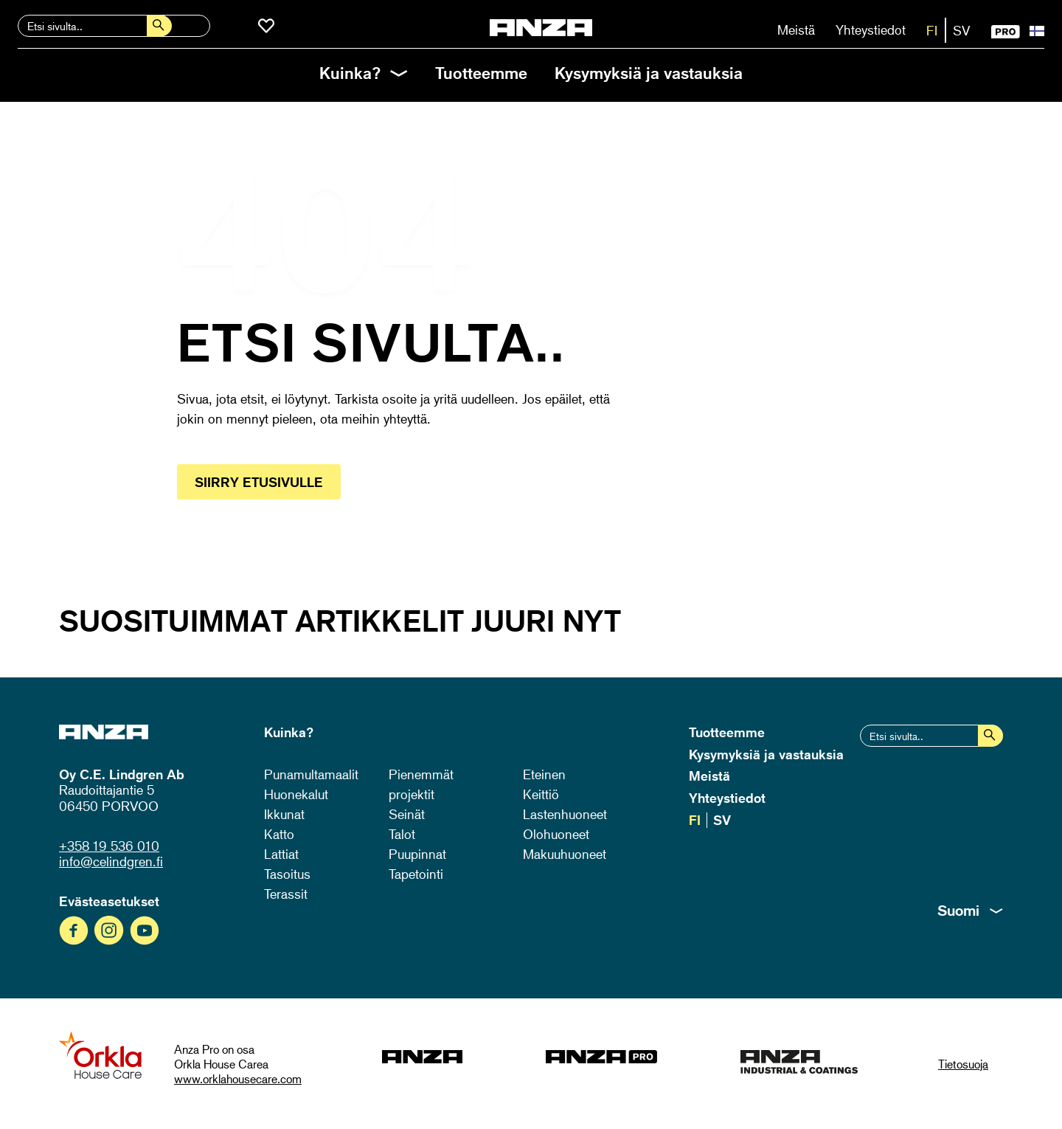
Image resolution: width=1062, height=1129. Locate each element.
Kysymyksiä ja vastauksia (649, 73)
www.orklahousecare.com (238, 1078)
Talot (402, 834)
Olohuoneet (556, 834)
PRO (1005, 31)
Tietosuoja (963, 1064)
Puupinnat (417, 854)
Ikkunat (284, 814)
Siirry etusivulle (259, 482)
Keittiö (541, 794)
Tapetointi (416, 874)
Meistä (796, 29)
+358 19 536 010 (109, 846)
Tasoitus (287, 874)
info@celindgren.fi (111, 861)
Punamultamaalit (311, 774)
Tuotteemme (481, 73)
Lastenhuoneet (565, 814)
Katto (279, 834)
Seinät (407, 814)
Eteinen (544, 774)
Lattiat (281, 854)
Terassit (286, 893)
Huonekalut (296, 794)
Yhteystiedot (871, 29)
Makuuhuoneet (564, 854)
